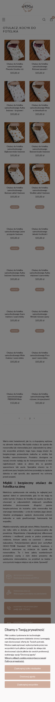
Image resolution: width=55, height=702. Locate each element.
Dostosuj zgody (27, 676)
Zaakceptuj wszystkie (27, 684)
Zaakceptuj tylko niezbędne (27, 668)
